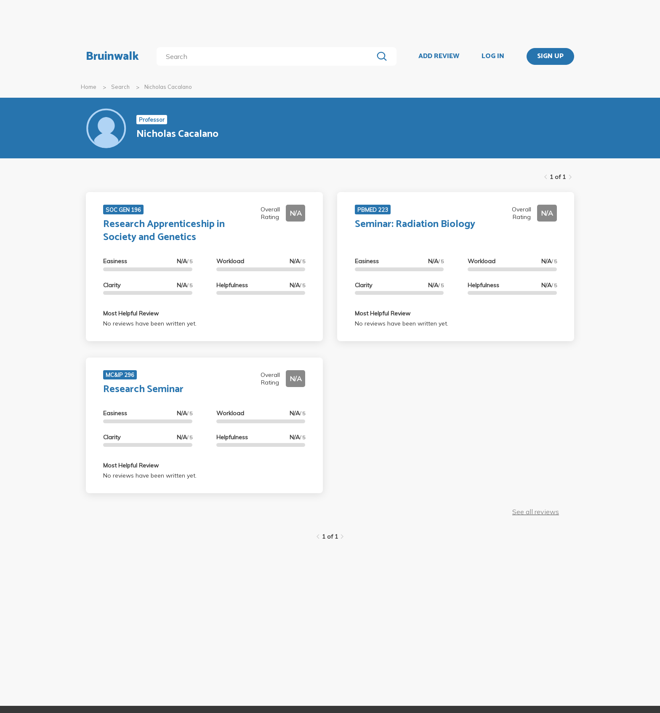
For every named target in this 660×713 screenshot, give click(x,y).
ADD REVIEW (438, 56)
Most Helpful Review (131, 313)
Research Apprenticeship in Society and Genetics (164, 231)
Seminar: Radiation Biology (415, 224)
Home (88, 86)
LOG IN (493, 56)
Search (120, 86)
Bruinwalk (112, 56)
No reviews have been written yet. (150, 323)
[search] (266, 56)
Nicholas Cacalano (168, 86)
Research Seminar (143, 389)
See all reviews (535, 511)
